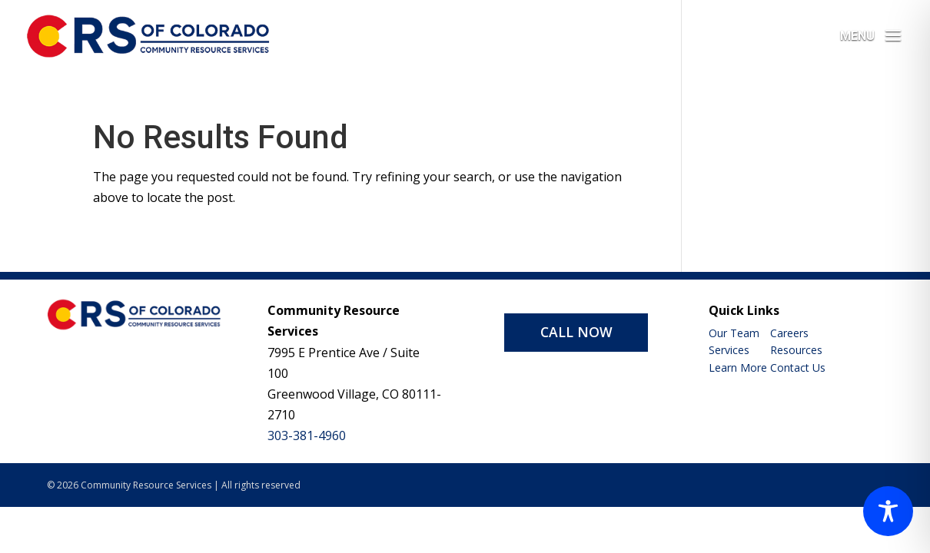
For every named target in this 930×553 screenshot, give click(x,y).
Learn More (738, 367)
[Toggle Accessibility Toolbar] (888, 511)
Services (729, 350)
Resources (796, 350)
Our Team (734, 333)
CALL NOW (576, 332)
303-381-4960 (306, 435)
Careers (789, 333)
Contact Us (797, 367)
